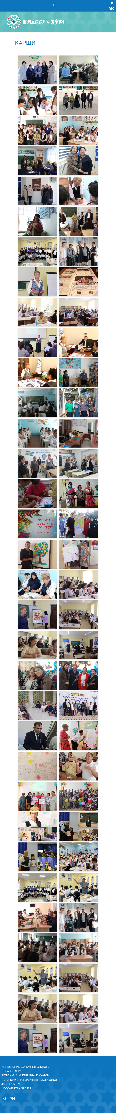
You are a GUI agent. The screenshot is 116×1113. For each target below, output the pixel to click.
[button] (54, 5)
